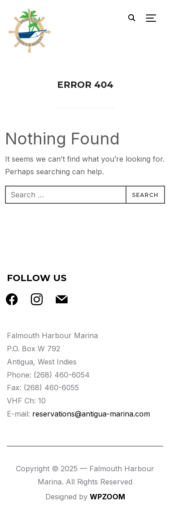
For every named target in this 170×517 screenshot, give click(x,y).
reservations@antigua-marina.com (91, 413)
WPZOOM (107, 496)
